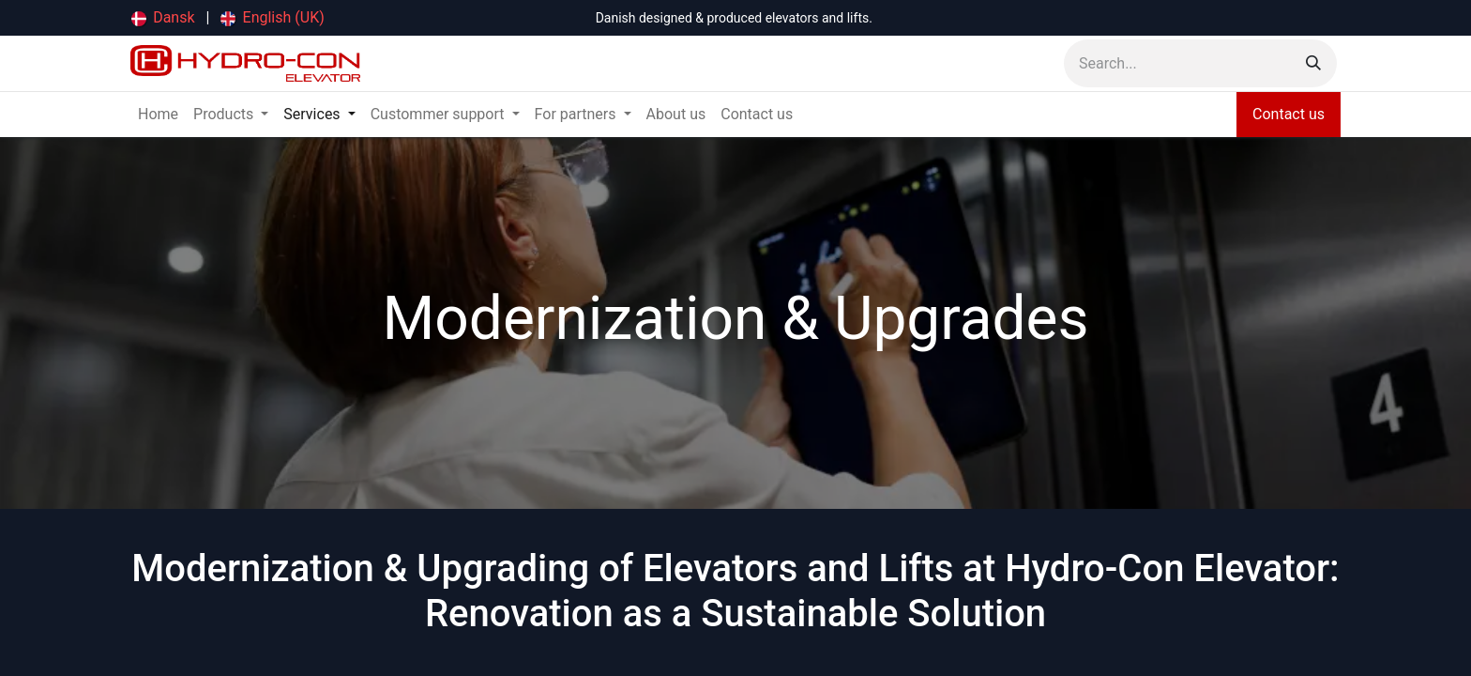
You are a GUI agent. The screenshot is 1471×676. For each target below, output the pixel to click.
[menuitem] (163, 18)
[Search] (1313, 63)
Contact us (1288, 114)
